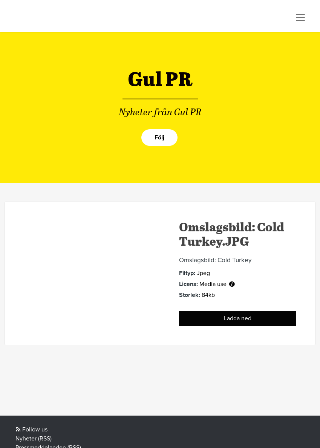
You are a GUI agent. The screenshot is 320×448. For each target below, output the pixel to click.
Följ (159, 137)
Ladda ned (237, 318)
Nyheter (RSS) (33, 438)
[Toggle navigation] (300, 17)
